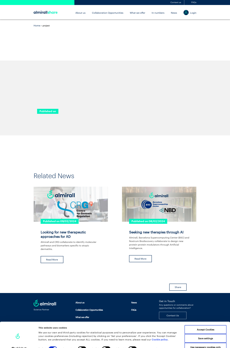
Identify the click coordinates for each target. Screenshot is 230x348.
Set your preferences (154, 341)
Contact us (175, 2)
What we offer (137, 12)
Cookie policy (160, 332)
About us (80, 12)
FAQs (193, 2)
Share (178, 287)
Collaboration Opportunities (107, 12)
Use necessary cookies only (205, 340)
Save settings (205, 331)
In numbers (158, 12)
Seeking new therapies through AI (156, 232)
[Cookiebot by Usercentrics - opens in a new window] (19, 342)
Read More (52, 259)
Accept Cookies (205, 322)
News (174, 12)
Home (37, 25)
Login (193, 12)
